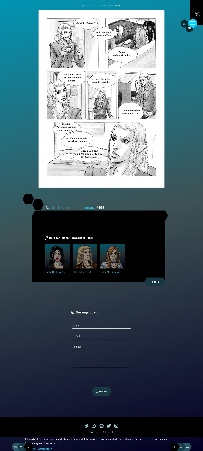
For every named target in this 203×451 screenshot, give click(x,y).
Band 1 (86, 5)
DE (183, 23)
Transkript (155, 281)
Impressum (94, 432)
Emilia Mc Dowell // (57, 259)
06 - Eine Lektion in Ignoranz (105, 5)
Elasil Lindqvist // (85, 259)
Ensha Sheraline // (112, 259)
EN (186, 30)
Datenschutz (109, 432)
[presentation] (101, 378)
